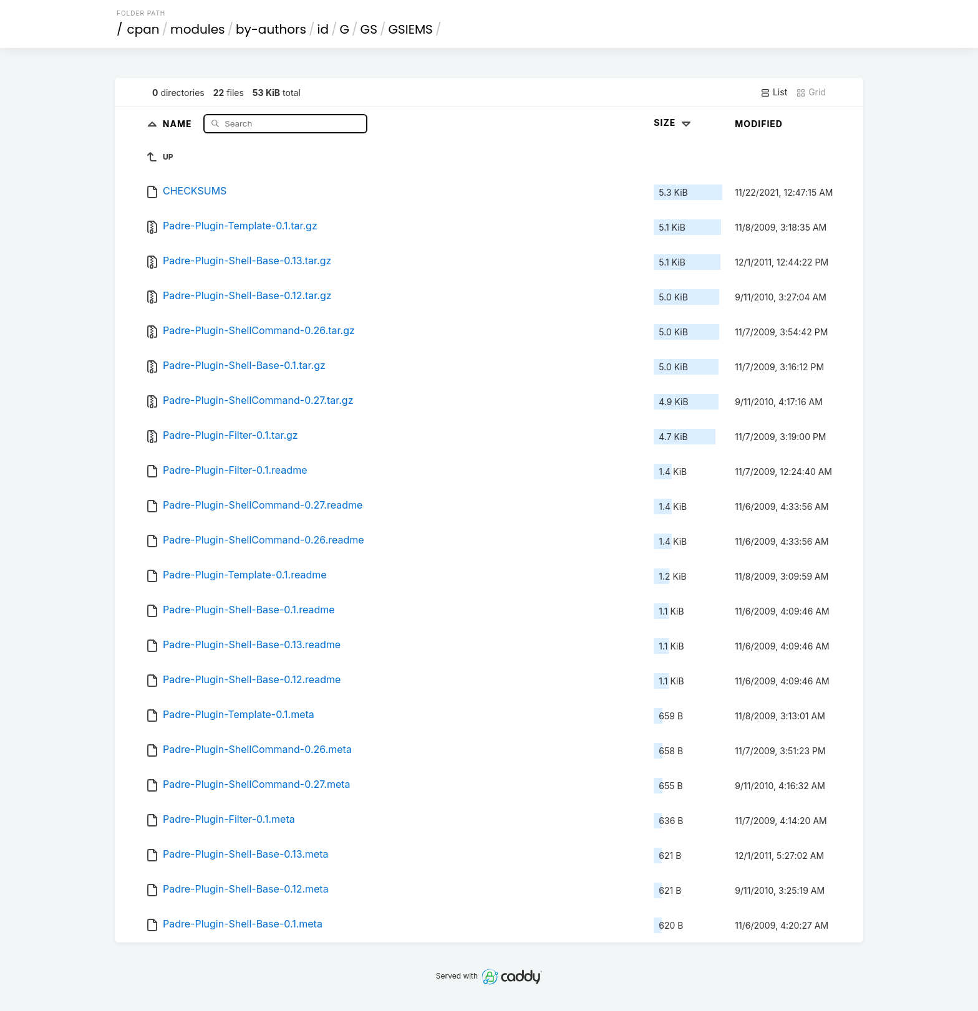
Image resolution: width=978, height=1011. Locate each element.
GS (369, 29)
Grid (811, 92)
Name (179, 123)
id (323, 29)
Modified (759, 123)
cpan (143, 29)
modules (197, 29)
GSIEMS (410, 29)
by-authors (271, 29)
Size (673, 122)
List (773, 92)
